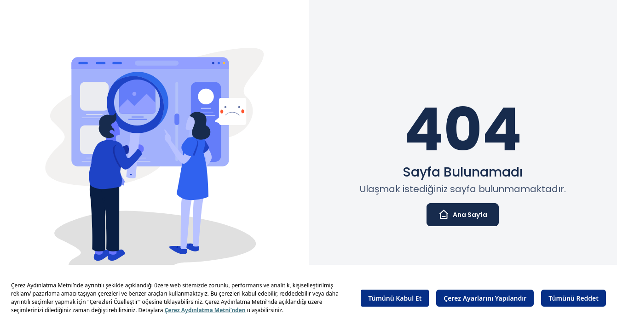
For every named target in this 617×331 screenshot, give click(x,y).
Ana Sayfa (462, 214)
